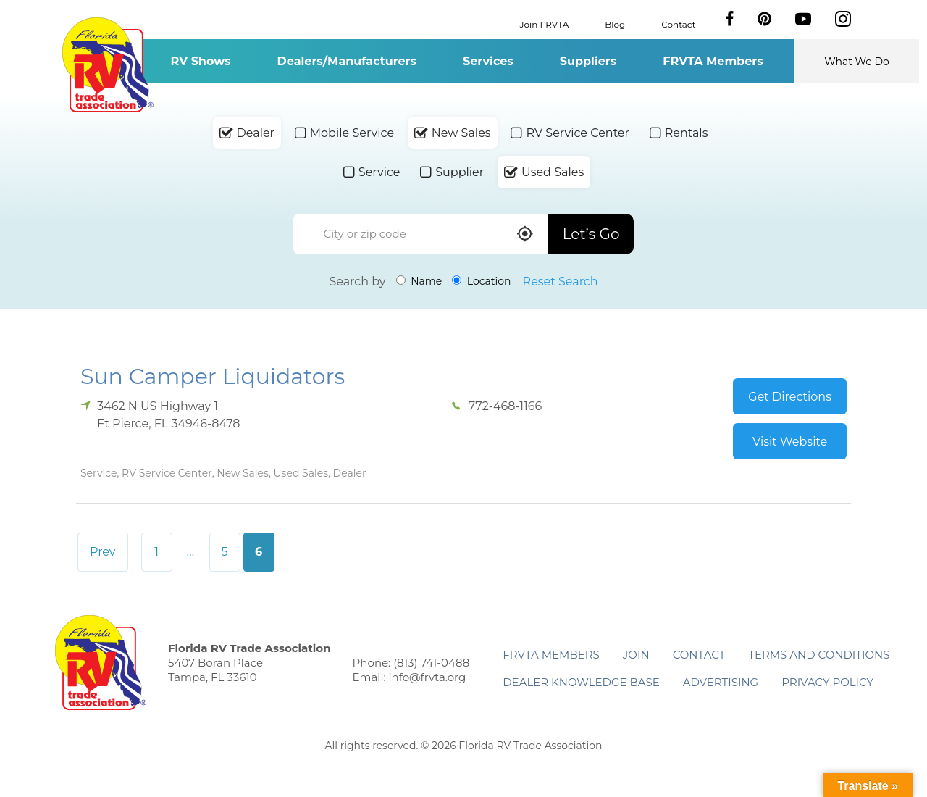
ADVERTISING (721, 682)
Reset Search (560, 281)
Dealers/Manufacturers (346, 61)
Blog (615, 23)
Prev (103, 552)
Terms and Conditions (818, 655)
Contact (678, 23)
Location (481, 281)
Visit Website (789, 441)
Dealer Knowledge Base (581, 682)
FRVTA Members (713, 61)
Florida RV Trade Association (108, 64)
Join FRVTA (544, 23)
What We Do (856, 61)
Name (419, 281)
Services (488, 61)
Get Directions (789, 397)
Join (636, 655)
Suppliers (588, 61)
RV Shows (200, 61)
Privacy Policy (827, 682)
